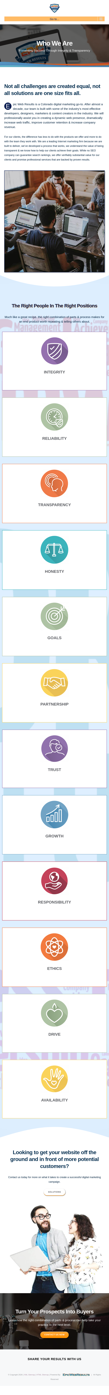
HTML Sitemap (42, 1375)
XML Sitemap (29, 1375)
